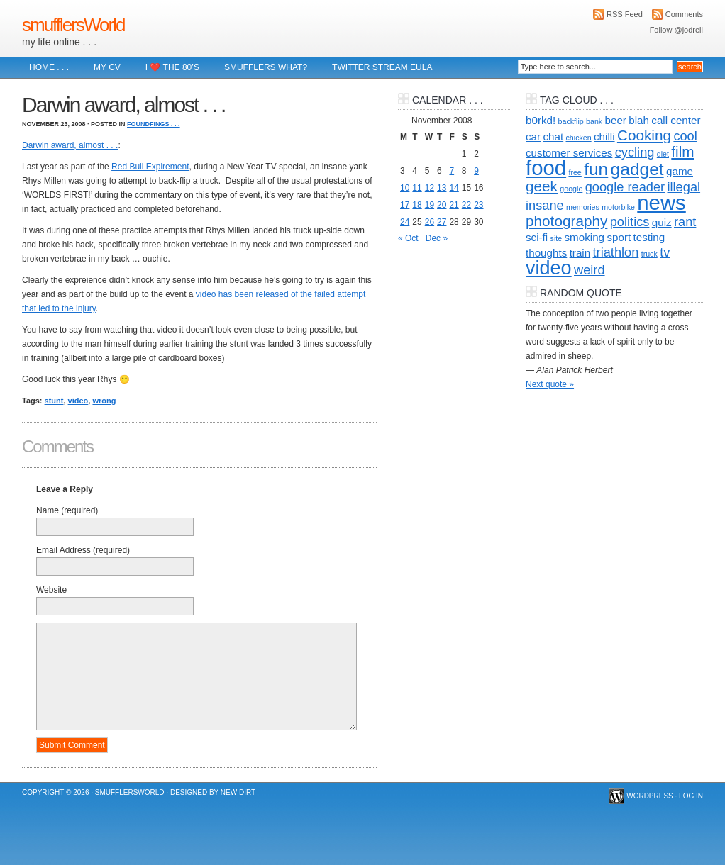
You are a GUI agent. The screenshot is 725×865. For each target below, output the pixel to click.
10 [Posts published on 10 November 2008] (404, 188)
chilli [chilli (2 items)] (604, 136)
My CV (107, 67)
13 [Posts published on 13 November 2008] (441, 188)
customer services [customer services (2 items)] (569, 153)
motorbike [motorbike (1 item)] (618, 207)
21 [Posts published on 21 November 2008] (453, 205)
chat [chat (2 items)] (553, 136)
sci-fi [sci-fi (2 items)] (537, 237)
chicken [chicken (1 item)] (579, 137)
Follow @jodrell (676, 30)
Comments (684, 14)
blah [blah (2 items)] (639, 120)
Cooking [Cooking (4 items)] (644, 135)
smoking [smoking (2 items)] (585, 237)
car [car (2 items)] (533, 136)
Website (51, 590)
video (78, 400)
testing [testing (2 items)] (649, 237)
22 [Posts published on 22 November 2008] (466, 205)
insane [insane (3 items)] (545, 205)
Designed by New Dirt (212, 792)
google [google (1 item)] (571, 188)
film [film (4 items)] (682, 151)
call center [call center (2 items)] (675, 120)
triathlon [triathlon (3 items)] (616, 252)
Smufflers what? (265, 67)
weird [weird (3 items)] (589, 269)
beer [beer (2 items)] (615, 120)
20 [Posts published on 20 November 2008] (441, 205)
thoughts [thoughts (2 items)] (546, 253)
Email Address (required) (83, 550)
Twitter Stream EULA (382, 67)
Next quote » (550, 384)
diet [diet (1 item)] (663, 154)
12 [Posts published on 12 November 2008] (429, 188)
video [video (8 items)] (549, 268)
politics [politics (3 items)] (630, 221)
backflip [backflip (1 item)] (571, 121)
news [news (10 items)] (661, 202)
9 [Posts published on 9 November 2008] (476, 171)
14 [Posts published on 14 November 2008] (453, 188)
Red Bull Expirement (150, 167)
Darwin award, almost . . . (70, 145)
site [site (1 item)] (556, 238)
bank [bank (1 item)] (594, 121)
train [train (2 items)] (580, 253)
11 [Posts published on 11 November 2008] (416, 188)
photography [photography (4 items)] (566, 221)
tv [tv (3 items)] (665, 252)
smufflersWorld (73, 24)
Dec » (437, 238)
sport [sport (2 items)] (619, 237)
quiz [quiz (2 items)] (662, 222)
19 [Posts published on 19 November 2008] (429, 205)
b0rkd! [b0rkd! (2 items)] (540, 120)
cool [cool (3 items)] (685, 135)
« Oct (408, 238)
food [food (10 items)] (546, 167)
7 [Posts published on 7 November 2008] (451, 171)
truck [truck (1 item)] (649, 254)
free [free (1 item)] (574, 172)
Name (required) (67, 510)
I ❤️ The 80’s (172, 67)
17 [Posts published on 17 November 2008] (404, 205)
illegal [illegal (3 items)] (683, 186)
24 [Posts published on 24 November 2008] (404, 222)
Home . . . (49, 67)
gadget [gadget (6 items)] (637, 169)
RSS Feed (625, 14)
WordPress (649, 796)
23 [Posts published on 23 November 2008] (478, 205)
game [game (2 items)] (679, 171)
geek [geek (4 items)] (542, 186)
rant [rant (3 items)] (685, 221)
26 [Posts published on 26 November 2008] (429, 222)
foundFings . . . (153, 124)
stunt (54, 400)
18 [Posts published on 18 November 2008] (416, 205)
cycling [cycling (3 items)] (635, 152)
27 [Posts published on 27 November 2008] (441, 222)
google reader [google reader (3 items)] (625, 186)
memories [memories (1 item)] (582, 207)
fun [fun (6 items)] (596, 169)
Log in (691, 796)
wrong (104, 400)
